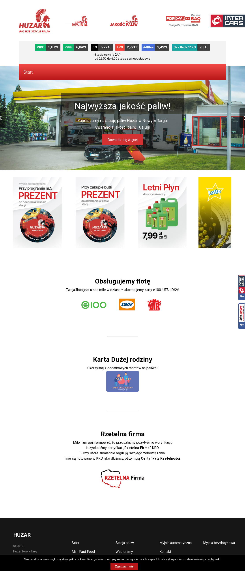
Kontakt (165, 552)
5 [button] (132, 164)
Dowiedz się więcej (123, 140)
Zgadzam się (124, 566)
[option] (122, 118)
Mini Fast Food (83, 552)
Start (75, 543)
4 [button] (128, 164)
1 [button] (115, 164)
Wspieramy (124, 552)
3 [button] (124, 164)
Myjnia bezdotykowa (219, 543)
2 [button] (119, 164)
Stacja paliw (125, 543)
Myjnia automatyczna (175, 543)
